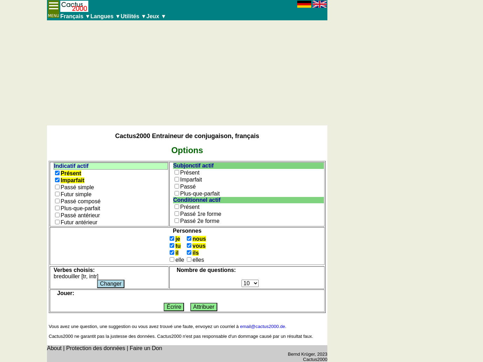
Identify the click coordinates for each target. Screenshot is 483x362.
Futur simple (76, 194)
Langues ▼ (105, 16)
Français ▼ (75, 16)
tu (178, 246)
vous (198, 246)
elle (179, 260)
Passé (188, 187)
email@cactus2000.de (262, 326)
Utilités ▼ (134, 16)
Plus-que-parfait (80, 208)
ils (195, 253)
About (54, 348)
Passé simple (77, 187)
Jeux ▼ (156, 16)
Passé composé (81, 201)
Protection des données (95, 348)
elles (198, 260)
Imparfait (72, 180)
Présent (71, 173)
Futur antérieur (79, 222)
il (176, 253)
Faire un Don (146, 348)
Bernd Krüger (301, 354)
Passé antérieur (80, 215)
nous (199, 239)
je (177, 239)
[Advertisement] (187, 73)
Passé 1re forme (200, 214)
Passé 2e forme (199, 221)
